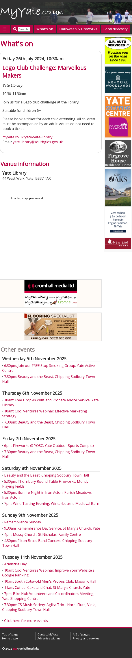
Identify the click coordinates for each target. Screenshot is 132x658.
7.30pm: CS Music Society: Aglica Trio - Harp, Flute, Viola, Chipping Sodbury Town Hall (49, 607)
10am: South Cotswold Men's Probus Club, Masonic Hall (50, 581)
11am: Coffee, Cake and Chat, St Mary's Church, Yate (47, 587)
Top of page (10, 634)
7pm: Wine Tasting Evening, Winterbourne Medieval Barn (51, 503)
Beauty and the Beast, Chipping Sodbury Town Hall (46, 475)
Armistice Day (15, 564)
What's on (44, 29)
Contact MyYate (47, 634)
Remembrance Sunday (22, 522)
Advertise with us (48, 638)
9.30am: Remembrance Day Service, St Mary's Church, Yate (52, 528)
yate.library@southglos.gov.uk (38, 141)
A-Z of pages (81, 634)
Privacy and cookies (86, 638)
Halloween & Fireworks (78, 29)
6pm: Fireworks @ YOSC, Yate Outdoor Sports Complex (49, 445)
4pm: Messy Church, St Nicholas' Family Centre (42, 534)
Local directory (115, 29)
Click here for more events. (26, 620)
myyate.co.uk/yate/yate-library (27, 137)
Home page (10, 638)
